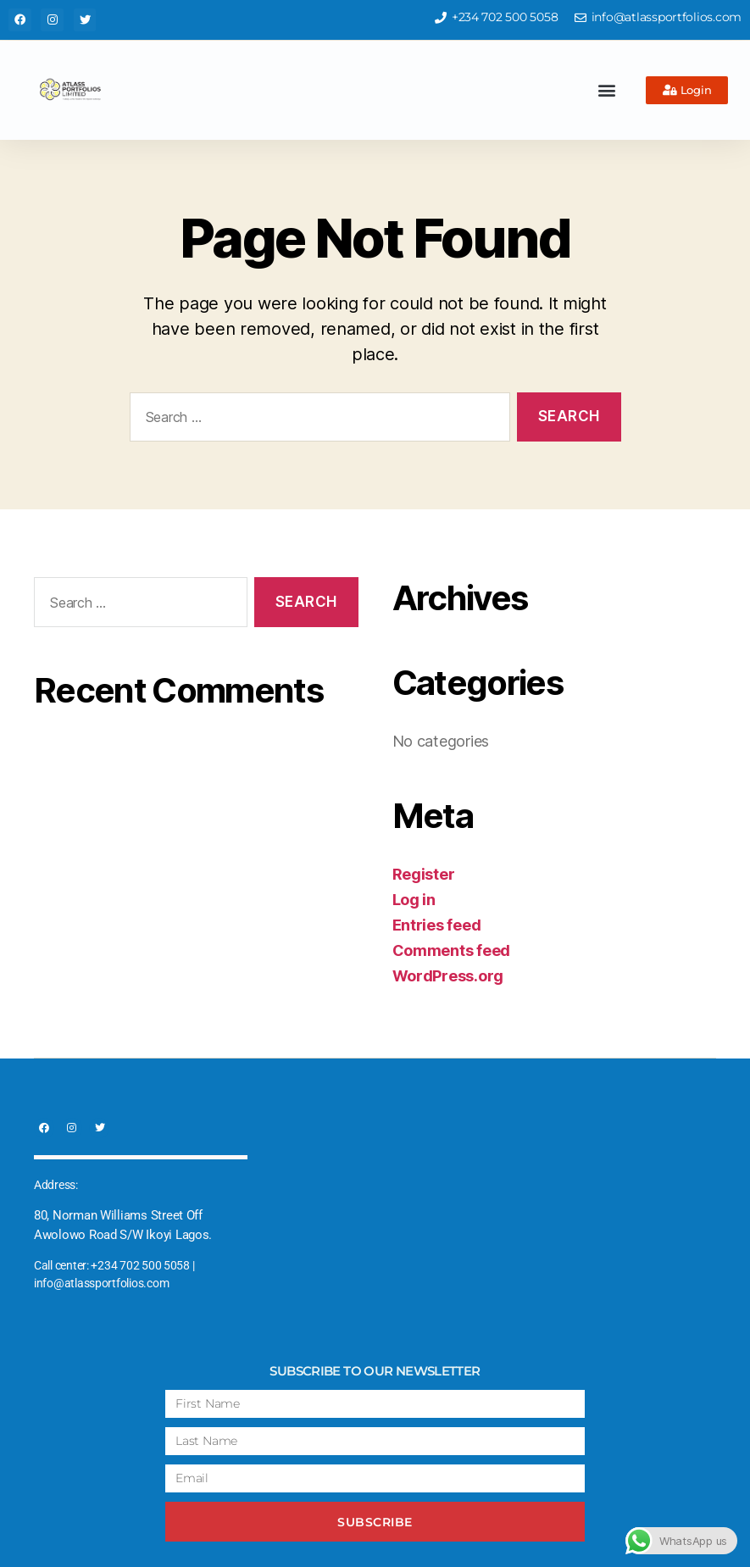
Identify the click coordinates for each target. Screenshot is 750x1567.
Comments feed (451, 950)
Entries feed (436, 925)
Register (423, 874)
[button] (607, 90)
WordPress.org (448, 976)
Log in (414, 900)
